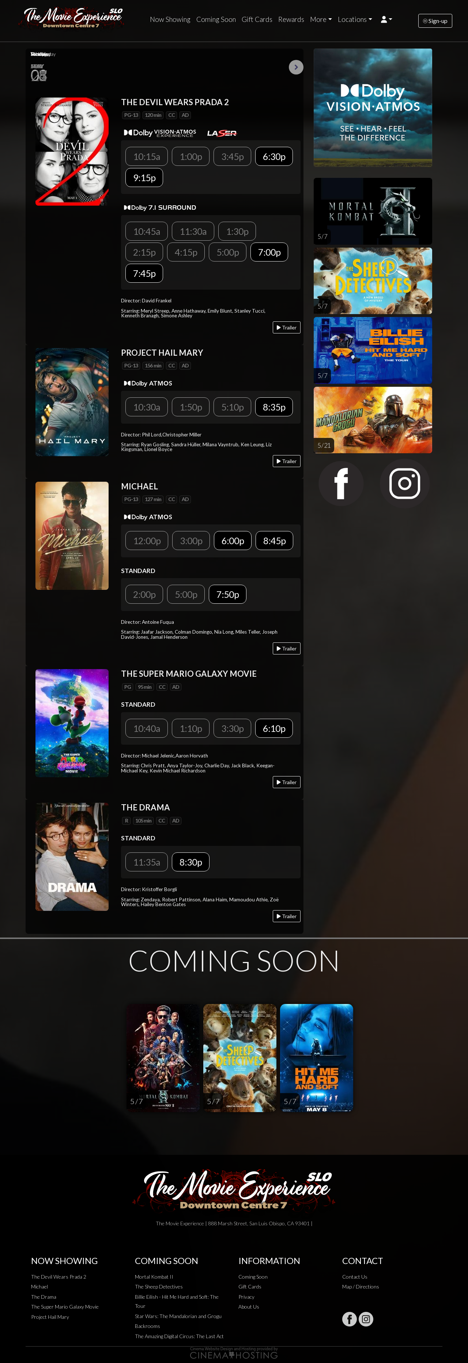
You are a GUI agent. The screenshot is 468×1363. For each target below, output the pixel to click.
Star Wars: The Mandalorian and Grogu (178, 1316)
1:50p (191, 406)
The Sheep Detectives (159, 1286)
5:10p (232, 406)
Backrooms (147, 1326)
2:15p (144, 252)
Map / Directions (360, 1286)
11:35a (146, 861)
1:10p (191, 728)
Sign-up (435, 20)
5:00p (227, 252)
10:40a (146, 728)
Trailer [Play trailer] (287, 327)
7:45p (144, 273)
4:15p (186, 252)
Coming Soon (216, 19)
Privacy (246, 1297)
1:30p (237, 231)
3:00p (191, 540)
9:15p (144, 177)
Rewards (291, 19)
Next (296, 67)
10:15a (146, 156)
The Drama (43, 1297)
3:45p (232, 156)
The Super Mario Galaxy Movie (65, 1306)
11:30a (193, 231)
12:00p (147, 540)
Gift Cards (257, 19)
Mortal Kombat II (154, 1277)
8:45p (274, 540)
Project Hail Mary (50, 1317)
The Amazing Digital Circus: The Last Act (179, 1336)
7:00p (269, 252)
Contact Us (354, 1277)
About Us (248, 1306)
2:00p (144, 594)
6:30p (274, 156)
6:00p (233, 540)
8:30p (191, 861)
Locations (352, 19)
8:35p (274, 406)
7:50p (227, 594)
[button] (386, 19)
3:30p (232, 728)
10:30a (146, 406)
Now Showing (170, 19)
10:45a (146, 231)
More (318, 19)
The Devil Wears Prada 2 (58, 1277)
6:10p (274, 728)
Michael (39, 1286)
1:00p (191, 156)
